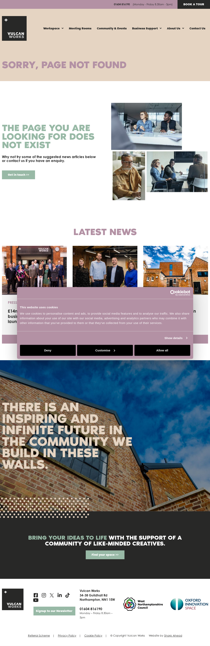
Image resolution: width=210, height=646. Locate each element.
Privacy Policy (67, 635)
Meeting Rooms (80, 28)
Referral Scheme (39, 635)
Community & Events (112, 28)
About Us (175, 28)
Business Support (146, 28)
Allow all (162, 350)
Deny (47, 350)
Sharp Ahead (173, 635)
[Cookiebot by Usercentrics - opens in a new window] (173, 293)
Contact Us (197, 28)
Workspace (53, 28)
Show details (173, 338)
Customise (105, 350)
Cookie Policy (93, 635)
